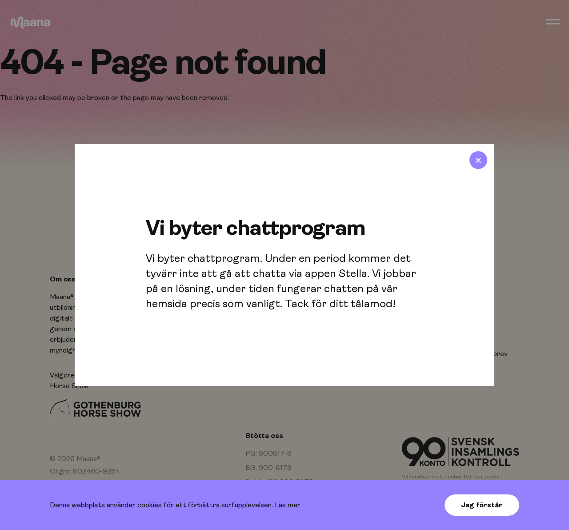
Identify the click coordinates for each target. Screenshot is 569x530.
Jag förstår (481, 505)
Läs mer (288, 505)
